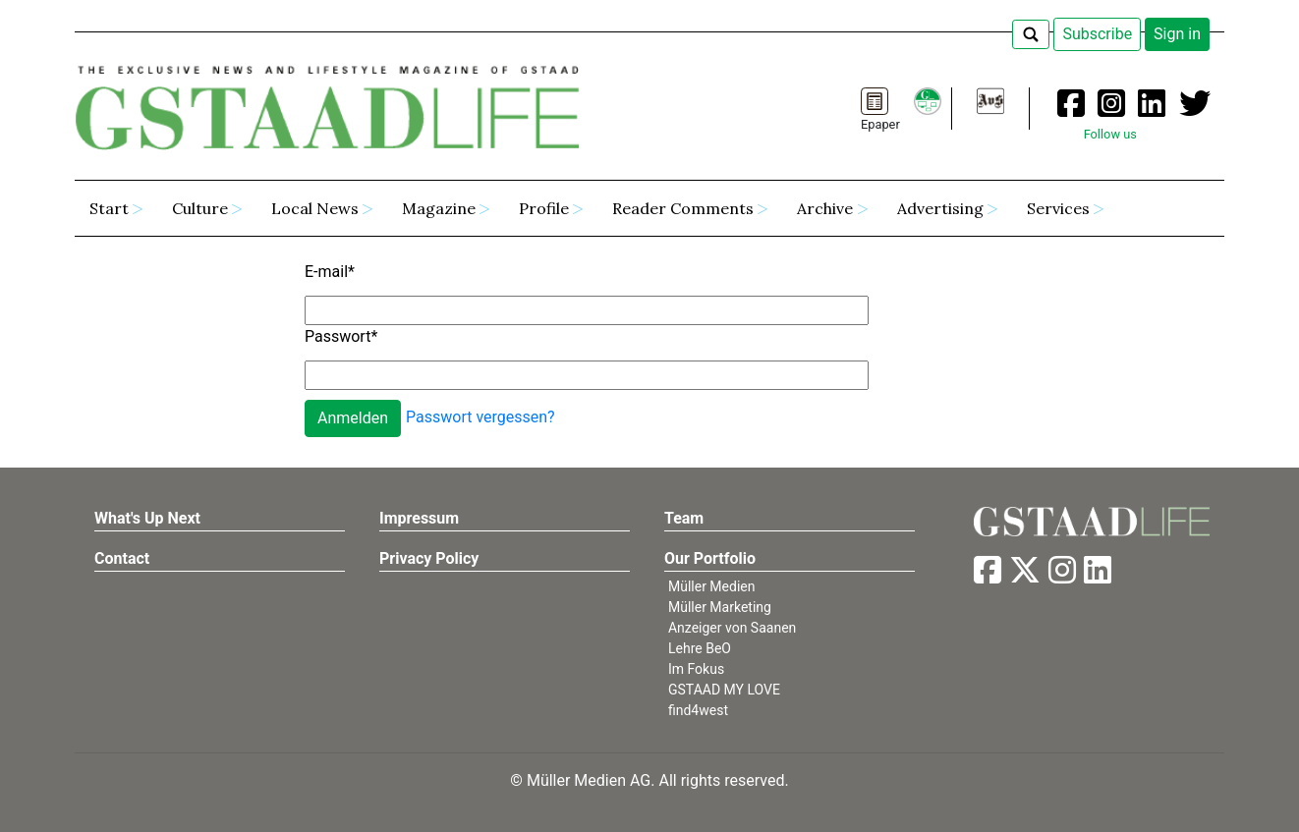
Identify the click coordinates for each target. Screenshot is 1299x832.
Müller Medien (712, 586)
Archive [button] (825, 208)
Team (684, 518)
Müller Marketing (719, 607)
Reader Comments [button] (683, 208)
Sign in (1177, 34)
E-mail (330, 271)
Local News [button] (315, 208)
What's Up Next (147, 518)
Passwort (341, 336)
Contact (121, 558)
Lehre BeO (699, 648)
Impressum (419, 518)
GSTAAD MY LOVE (724, 689)
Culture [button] (200, 208)
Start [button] (109, 208)
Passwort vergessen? (480, 417)
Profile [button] (544, 208)
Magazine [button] (439, 208)
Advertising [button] (940, 208)
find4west (698, 710)
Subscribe (1097, 34)
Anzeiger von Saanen (732, 628)
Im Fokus (696, 669)
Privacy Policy (429, 558)
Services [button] (1058, 208)
